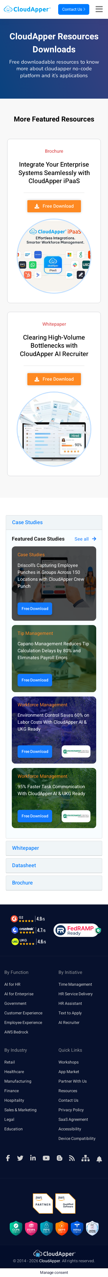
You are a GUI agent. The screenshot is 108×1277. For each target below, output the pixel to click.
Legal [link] (9, 1119)
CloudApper (49, 1261)
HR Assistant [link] (70, 1003)
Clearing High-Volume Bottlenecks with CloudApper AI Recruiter (54, 346)
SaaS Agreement (73, 1119)
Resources (67, 1091)
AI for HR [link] (12, 984)
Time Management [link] (75, 984)
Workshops (68, 1062)
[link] (54, 1253)
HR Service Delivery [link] (75, 994)
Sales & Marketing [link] (20, 1110)
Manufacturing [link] (17, 1081)
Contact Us (73, 9)
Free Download (35, 609)
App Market (68, 1072)
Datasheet (24, 865)
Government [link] (15, 1003)
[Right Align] (101, 9)
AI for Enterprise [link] (18, 994)
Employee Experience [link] (23, 1023)
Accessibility (69, 1129)
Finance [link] (11, 1091)
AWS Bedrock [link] (16, 1032)
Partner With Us (72, 1081)
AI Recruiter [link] (68, 1023)
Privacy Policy (71, 1110)
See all (85, 539)
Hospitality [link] (14, 1100)
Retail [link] (9, 1062)
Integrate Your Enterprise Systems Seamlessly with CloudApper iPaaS (54, 173)
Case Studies (27, 522)
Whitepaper (25, 848)
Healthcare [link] (14, 1072)
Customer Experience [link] (23, 1013)
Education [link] (13, 1129)
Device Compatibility (77, 1139)
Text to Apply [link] (70, 1013)
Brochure (22, 883)
